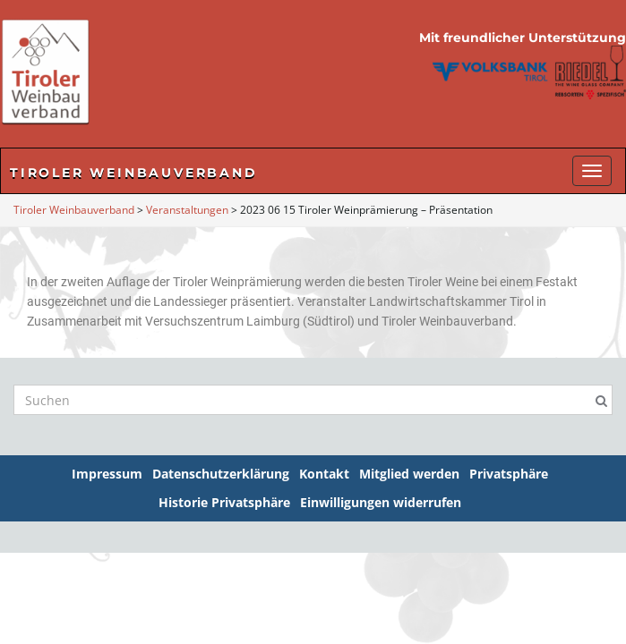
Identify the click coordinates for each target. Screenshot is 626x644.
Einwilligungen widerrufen (380, 502)
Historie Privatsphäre (224, 502)
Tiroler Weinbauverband (134, 173)
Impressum (107, 473)
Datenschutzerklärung (220, 473)
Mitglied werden (409, 473)
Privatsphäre (508, 473)
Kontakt (324, 473)
